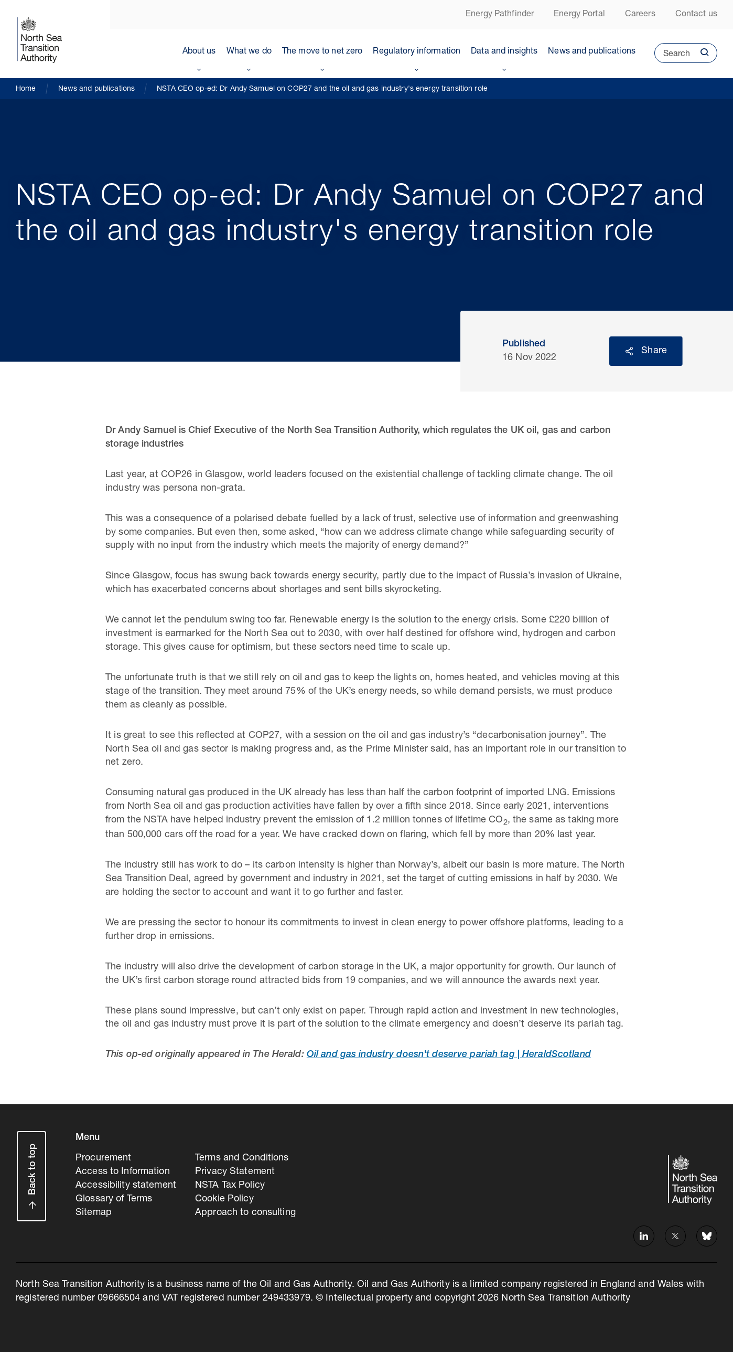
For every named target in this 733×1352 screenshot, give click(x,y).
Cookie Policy (224, 1199)
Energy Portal (579, 14)
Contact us (696, 14)
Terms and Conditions (242, 1158)
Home (26, 89)
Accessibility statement (126, 1185)
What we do (249, 52)
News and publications (591, 52)
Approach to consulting (245, 1213)
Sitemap (94, 1213)
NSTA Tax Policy (230, 1185)
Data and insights (504, 52)
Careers (640, 14)
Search (672, 56)
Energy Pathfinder (500, 14)
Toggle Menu (199, 67)
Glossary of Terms (114, 1199)
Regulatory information (416, 52)
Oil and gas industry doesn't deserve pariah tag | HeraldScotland (449, 1055)
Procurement (103, 1158)
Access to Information (123, 1172)
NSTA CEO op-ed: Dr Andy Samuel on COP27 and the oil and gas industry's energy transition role (322, 89)
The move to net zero (322, 52)
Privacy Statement (235, 1172)
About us (199, 52)
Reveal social (629, 351)
